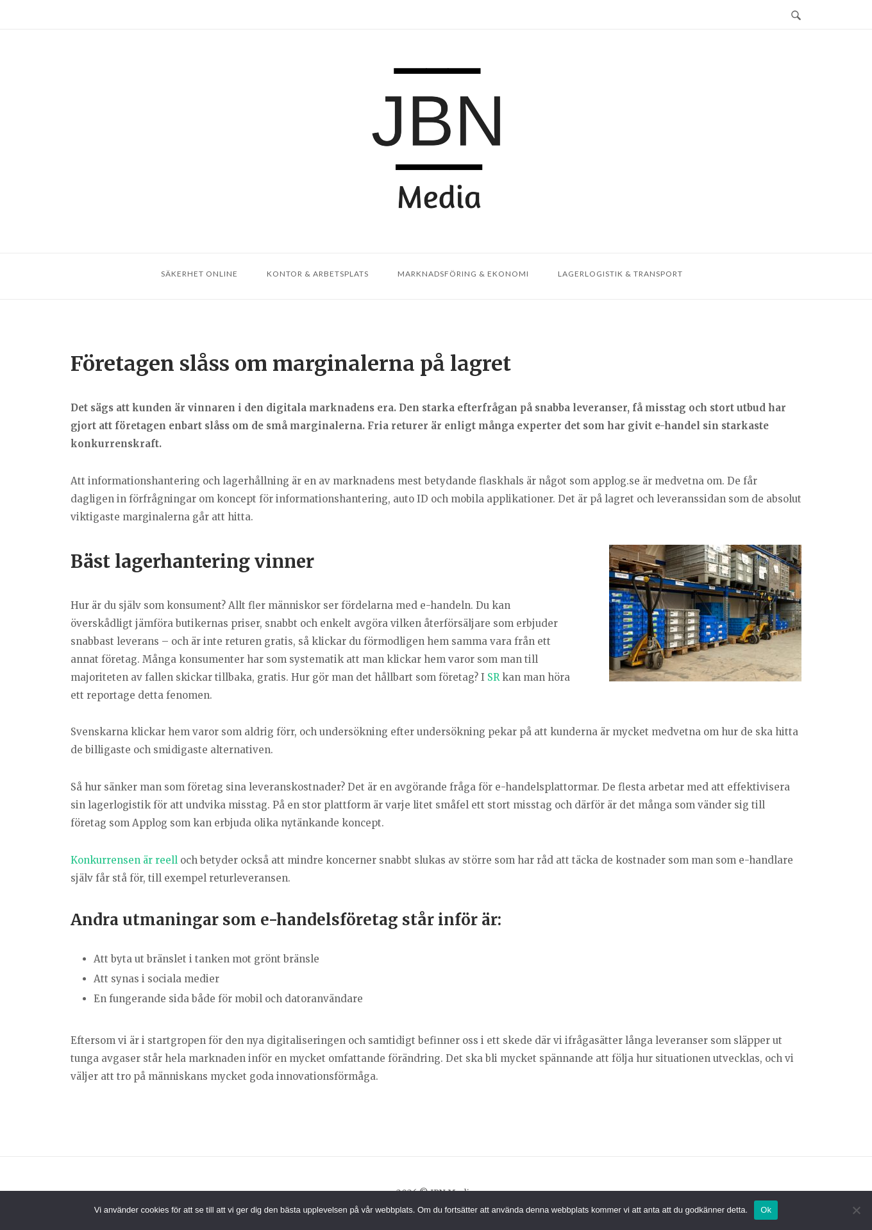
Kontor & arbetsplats (318, 273)
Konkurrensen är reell (124, 860)
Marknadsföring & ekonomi (463, 273)
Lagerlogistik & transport (620, 273)
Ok (765, 1210)
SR (493, 677)
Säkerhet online (199, 273)
